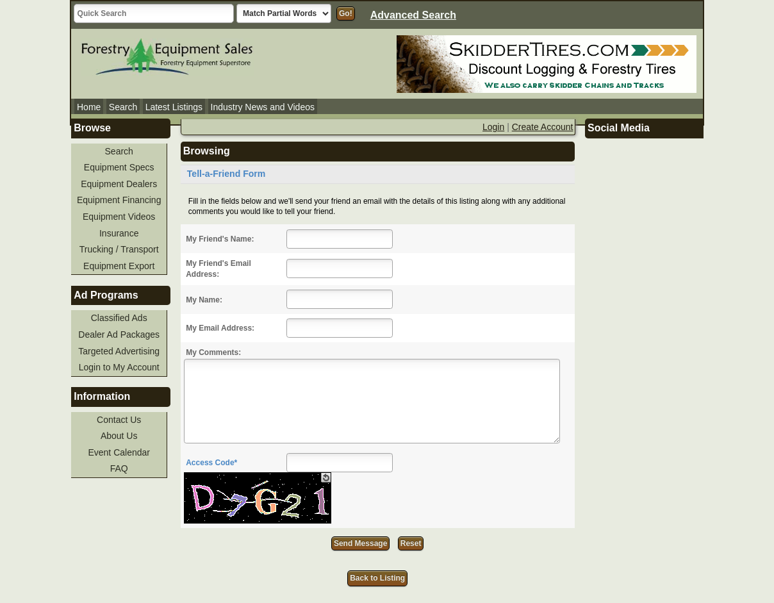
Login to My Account (119, 367)
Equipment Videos (119, 216)
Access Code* (211, 462)
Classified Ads (119, 318)
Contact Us (119, 420)
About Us (119, 436)
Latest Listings (174, 107)
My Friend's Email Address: (218, 269)
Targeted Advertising (119, 351)
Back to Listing (377, 578)
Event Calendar (119, 452)
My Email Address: (220, 328)
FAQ (119, 468)
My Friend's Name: (220, 239)
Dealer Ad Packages (119, 334)
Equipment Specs (119, 167)
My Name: (204, 299)
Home (89, 107)
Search (123, 107)
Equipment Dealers (119, 184)
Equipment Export (118, 266)
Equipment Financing (119, 200)
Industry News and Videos (263, 107)
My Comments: (213, 352)
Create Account (542, 127)
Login (493, 127)
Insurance (118, 233)
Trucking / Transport (119, 249)
